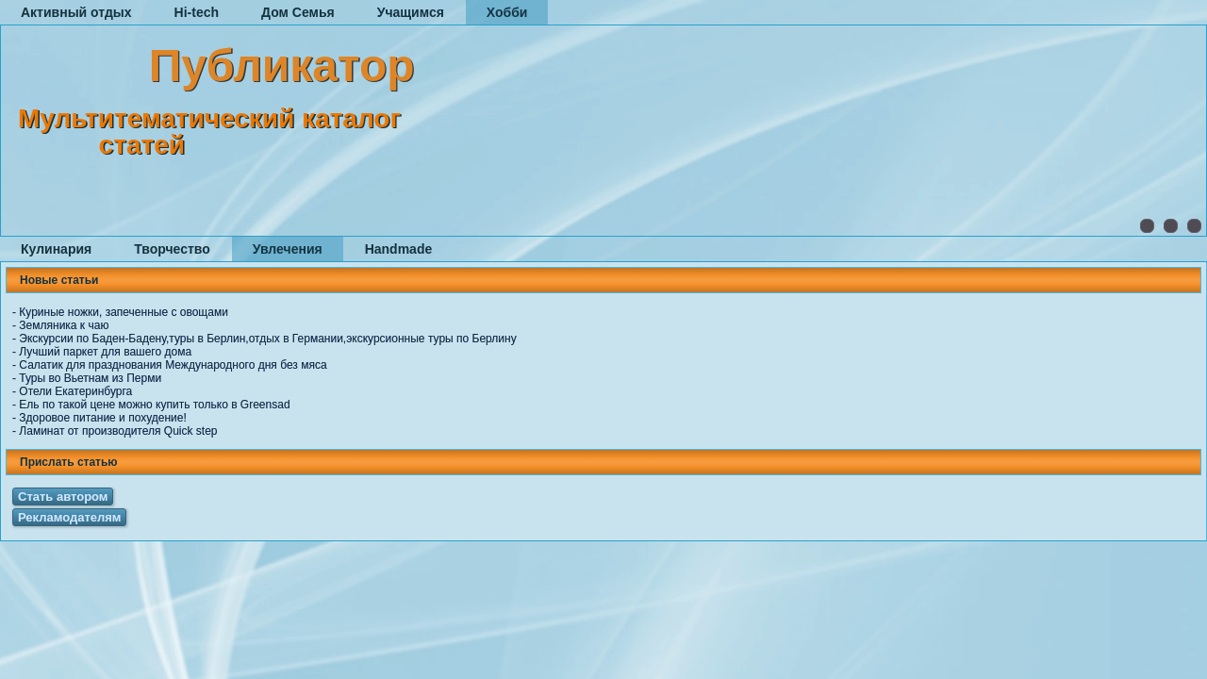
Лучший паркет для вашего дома (105, 351)
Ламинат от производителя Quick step (118, 431)
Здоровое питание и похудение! (102, 417)
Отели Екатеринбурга (75, 391)
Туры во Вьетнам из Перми (90, 378)
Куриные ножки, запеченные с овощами (123, 312)
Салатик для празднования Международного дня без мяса (172, 365)
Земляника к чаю (63, 325)
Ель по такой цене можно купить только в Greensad (154, 404)
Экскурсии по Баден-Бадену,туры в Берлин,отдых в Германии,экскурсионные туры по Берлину (267, 338)
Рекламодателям (69, 517)
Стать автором (62, 496)
